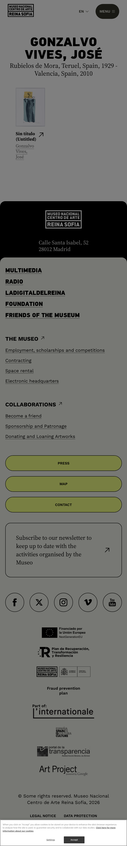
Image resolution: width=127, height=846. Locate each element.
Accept (74, 840)
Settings (50, 840)
